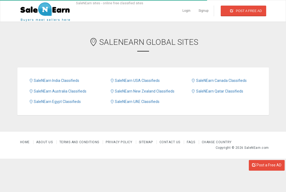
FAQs (191, 142)
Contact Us (170, 142)
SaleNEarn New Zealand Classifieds (142, 91)
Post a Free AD (266, 165)
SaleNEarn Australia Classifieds (58, 91)
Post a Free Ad (246, 11)
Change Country (217, 142)
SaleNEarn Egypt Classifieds (55, 101)
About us (45, 142)
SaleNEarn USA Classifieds (135, 80)
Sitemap (146, 142)
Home (25, 142)
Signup (203, 11)
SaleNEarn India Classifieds (54, 80)
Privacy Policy (119, 142)
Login (186, 11)
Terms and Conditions (79, 142)
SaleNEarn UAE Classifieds (135, 101)
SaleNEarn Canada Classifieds (219, 80)
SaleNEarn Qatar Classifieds (217, 91)
